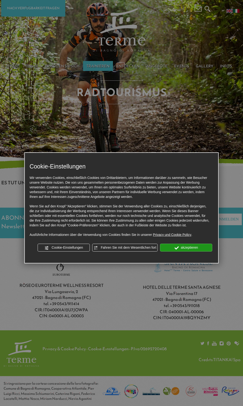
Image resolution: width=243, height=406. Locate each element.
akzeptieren (186, 248)
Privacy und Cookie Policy (172, 235)
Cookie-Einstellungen (64, 248)
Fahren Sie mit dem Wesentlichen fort (125, 248)
